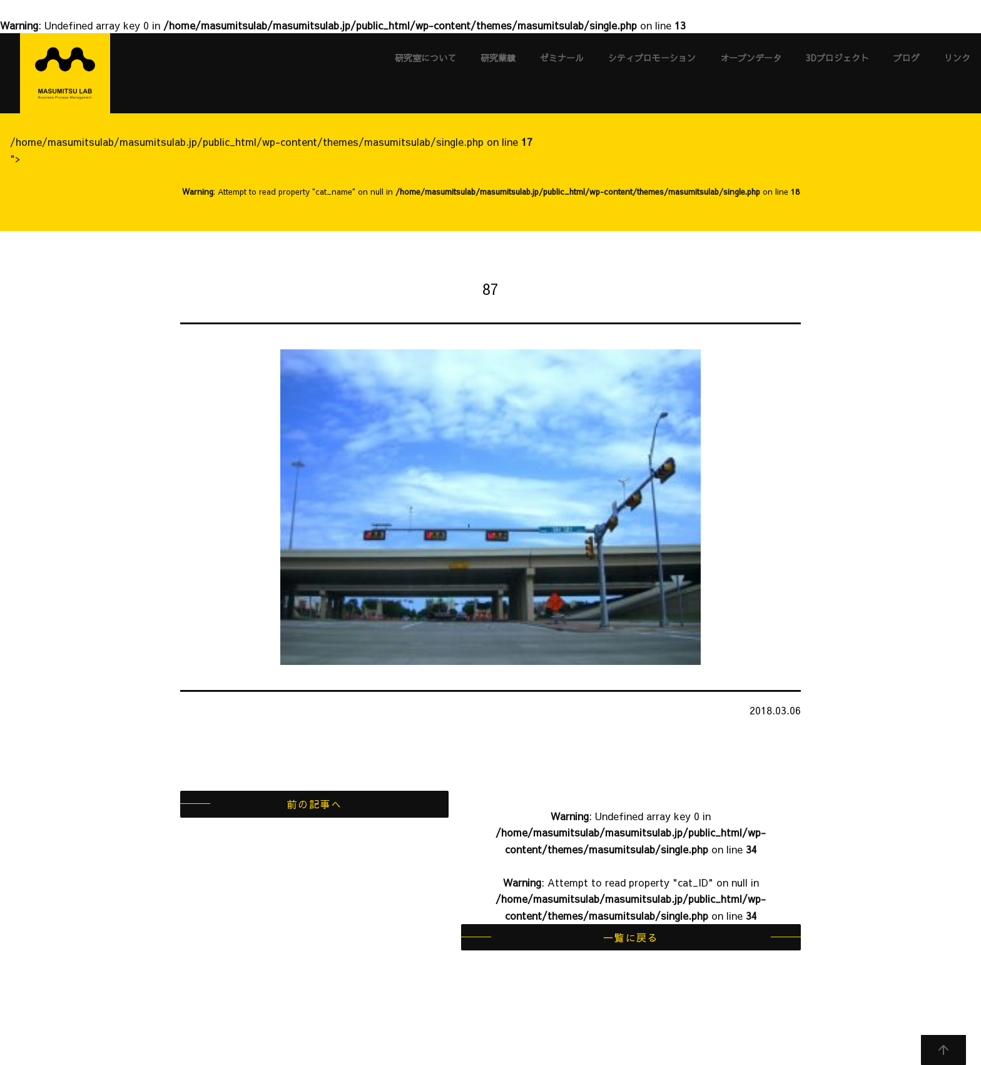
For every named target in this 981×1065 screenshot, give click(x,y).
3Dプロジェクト (837, 57)
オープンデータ (750, 57)
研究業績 (498, 57)
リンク (957, 57)
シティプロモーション (652, 57)
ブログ (906, 57)
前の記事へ (314, 804)
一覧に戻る (630, 937)
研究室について (425, 57)
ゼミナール (562, 57)
